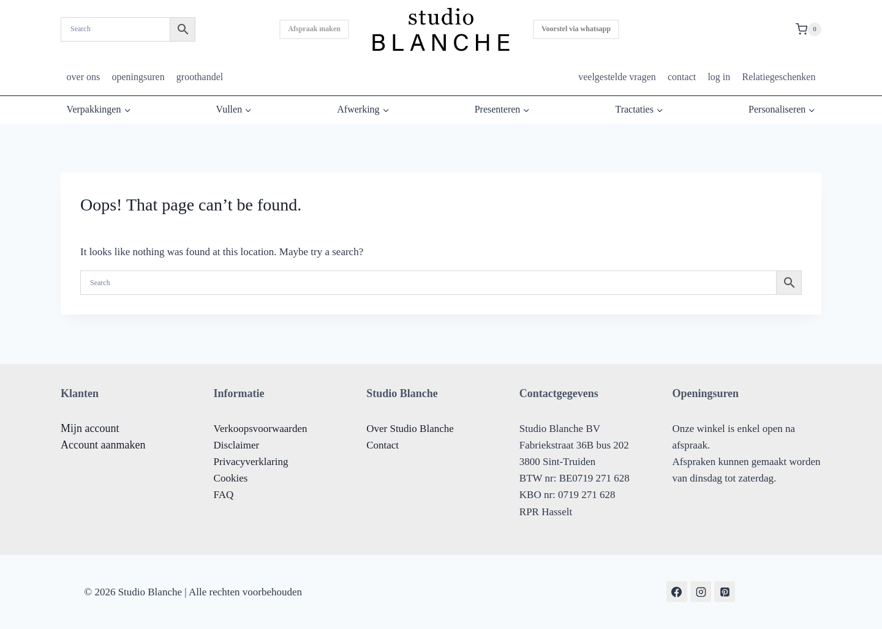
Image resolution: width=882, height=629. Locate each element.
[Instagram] (700, 591)
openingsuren (137, 77)
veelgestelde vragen (617, 77)
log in (718, 77)
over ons (83, 77)
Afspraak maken (314, 28)
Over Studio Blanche (410, 428)
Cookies (231, 478)
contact (682, 77)
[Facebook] (676, 591)
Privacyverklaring (251, 461)
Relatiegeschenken (778, 77)
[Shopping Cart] (808, 29)
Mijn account (90, 428)
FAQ (224, 495)
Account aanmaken (103, 445)
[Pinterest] (724, 591)
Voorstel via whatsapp (576, 28)
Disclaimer (237, 445)
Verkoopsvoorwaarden (260, 428)
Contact (382, 445)
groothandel (199, 77)
